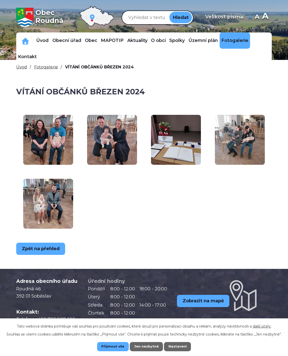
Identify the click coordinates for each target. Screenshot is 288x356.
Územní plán (203, 40)
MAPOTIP (112, 40)
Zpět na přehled (42, 248)
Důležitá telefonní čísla (25, 40)
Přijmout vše (109, 346)
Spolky (177, 40)
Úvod (42, 40)
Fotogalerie (234, 40)
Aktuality (137, 40)
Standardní (257, 17)
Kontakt (27, 56)
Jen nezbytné (146, 346)
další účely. (262, 326)
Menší (250, 17)
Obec (91, 40)
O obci (158, 40)
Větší (265, 17)
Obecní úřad (66, 40)
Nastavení (181, 346)
